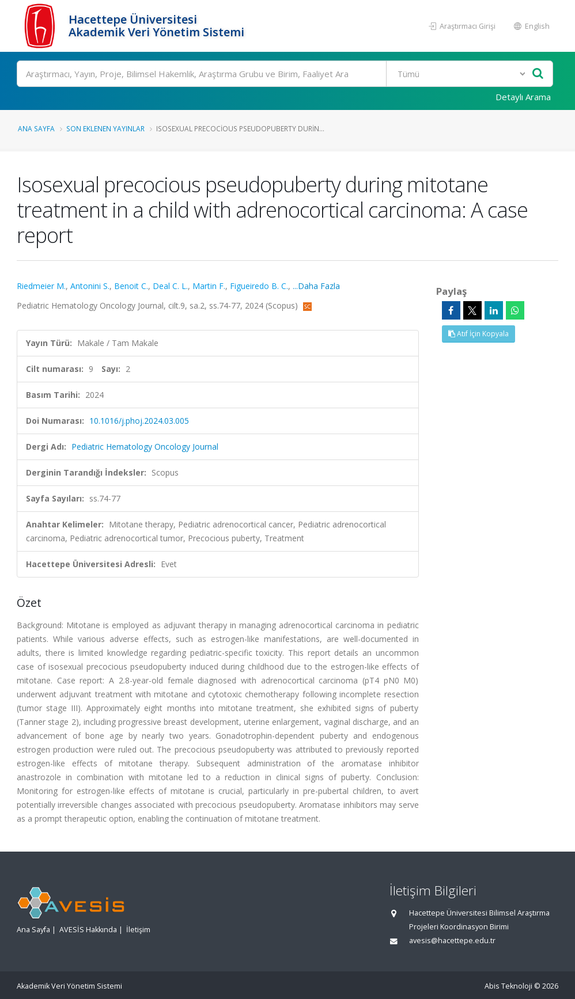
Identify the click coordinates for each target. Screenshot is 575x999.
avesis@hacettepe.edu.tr (452, 940)
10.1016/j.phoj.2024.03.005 (139, 420)
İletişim (138, 930)
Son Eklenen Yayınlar (105, 128)
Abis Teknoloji (508, 986)
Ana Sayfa (36, 128)
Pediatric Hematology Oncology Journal (144, 446)
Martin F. (208, 285)
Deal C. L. (170, 285)
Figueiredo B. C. (259, 285)
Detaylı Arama (523, 96)
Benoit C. (131, 285)
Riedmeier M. (41, 285)
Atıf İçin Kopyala (478, 334)
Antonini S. (89, 285)
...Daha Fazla (316, 285)
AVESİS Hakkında (88, 930)
